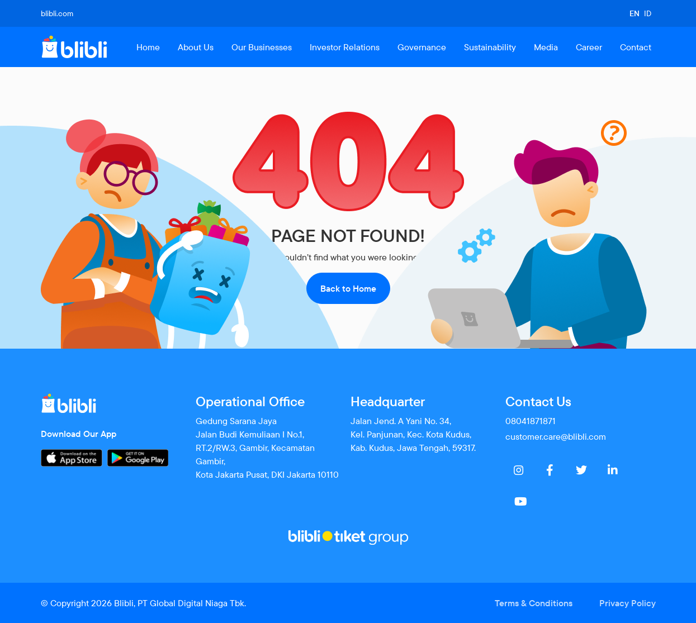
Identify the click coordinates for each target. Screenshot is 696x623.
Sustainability (490, 47)
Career (589, 47)
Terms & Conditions (533, 602)
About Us (196, 47)
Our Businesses (261, 47)
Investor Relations (345, 47)
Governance (421, 47)
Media (546, 47)
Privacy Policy (627, 602)
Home (148, 47)
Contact (635, 47)
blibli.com (57, 13)
